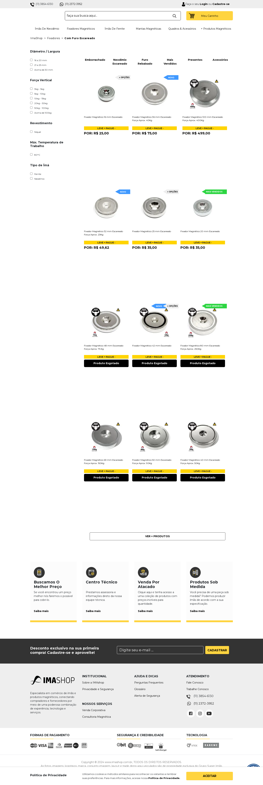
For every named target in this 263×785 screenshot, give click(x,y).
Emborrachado (95, 52)
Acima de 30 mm (41, 69)
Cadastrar (217, 650)
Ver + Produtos (157, 536)
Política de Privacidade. (164, 778)
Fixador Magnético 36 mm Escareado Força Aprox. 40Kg (151, 119)
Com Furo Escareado (79, 38)
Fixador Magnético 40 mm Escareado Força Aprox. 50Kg (200, 462)
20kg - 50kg (38, 103)
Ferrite (35, 173)
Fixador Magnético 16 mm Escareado (103, 117)
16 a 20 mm (38, 60)
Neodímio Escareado (120, 54)
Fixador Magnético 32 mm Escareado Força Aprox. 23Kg (103, 233)
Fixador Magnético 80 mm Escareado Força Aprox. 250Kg (200, 347)
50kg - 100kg (39, 107)
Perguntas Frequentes (148, 682)
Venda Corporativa (93, 710)
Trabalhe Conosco (197, 689)
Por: (96, 133)
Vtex (193, 749)
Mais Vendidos (170, 54)
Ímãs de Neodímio (47, 28)
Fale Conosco (194, 682)
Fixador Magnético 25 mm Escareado (151, 231)
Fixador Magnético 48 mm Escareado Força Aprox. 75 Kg (103, 347)
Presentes (195, 52)
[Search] (160, 650)
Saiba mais (41, 611)
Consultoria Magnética (96, 716)
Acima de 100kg (41, 112)
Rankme (211, 749)
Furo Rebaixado (145, 54)
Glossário (140, 689)
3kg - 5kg (37, 88)
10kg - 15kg (38, 98)
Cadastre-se (221, 4)
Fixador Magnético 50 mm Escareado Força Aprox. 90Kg (151, 462)
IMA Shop (45, 15)
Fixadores (53, 38)
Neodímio (37, 178)
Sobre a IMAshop (93, 682)
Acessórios (220, 52)
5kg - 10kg (37, 93)
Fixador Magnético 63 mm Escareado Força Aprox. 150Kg (103, 462)
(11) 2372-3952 (73, 4)
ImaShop (36, 38)
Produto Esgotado (106, 363)
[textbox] (123, 15)
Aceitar (209, 776)
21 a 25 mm (38, 64)
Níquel (35, 131)
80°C (35, 154)
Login (203, 4)
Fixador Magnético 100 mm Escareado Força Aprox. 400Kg (202, 119)
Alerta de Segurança (147, 695)
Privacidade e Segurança (98, 689)
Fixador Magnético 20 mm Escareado (200, 231)
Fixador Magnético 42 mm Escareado (151, 345)
